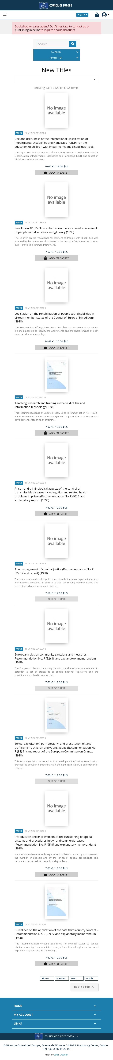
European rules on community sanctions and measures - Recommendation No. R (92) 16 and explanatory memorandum (55, 658)
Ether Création (61, 1054)
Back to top (84, 987)
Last (89, 978)
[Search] (53, 44)
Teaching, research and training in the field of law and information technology (50, 405)
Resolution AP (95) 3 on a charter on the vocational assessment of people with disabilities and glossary (56, 230)
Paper (19, 133)
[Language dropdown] (83, 15)
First (45, 978)
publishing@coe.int (27, 30)
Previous (60, 978)
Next (73, 978)
